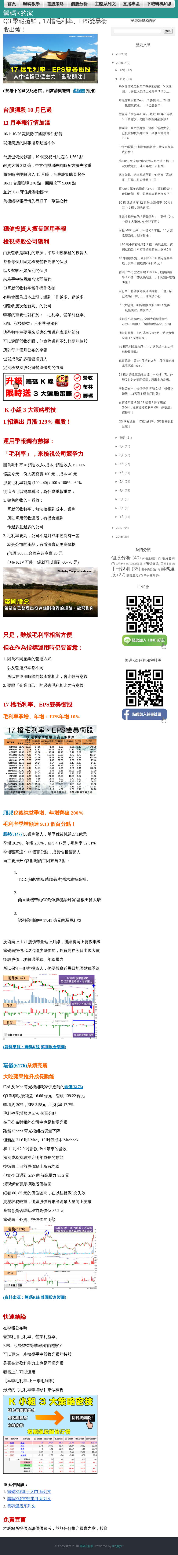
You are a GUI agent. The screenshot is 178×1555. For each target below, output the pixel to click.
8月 (122, 455)
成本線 (167, 563)
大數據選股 (136, 563)
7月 (122, 464)
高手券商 (149, 575)
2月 (122, 508)
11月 (123, 79)
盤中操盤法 (148, 569)
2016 (120, 537)
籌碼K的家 (86, 1546)
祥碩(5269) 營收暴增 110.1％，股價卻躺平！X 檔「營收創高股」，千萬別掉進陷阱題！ (147, 277)
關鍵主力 (132, 575)
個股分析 (121, 557)
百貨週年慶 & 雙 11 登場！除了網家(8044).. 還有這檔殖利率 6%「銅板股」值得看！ (146, 407)
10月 (123, 437)
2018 (120, 63)
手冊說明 (121, 568)
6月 (122, 473)
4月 (122, 490)
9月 (122, 446)
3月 (122, 499)
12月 (123, 70)
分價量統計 (149, 558)
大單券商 (121, 563)
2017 (120, 528)
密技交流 (152, 563)
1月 (122, 517)
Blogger (117, 1546)
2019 (120, 54)
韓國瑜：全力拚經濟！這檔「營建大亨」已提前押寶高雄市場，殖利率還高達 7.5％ (145, 133)
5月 (122, 481)
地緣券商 (168, 558)
